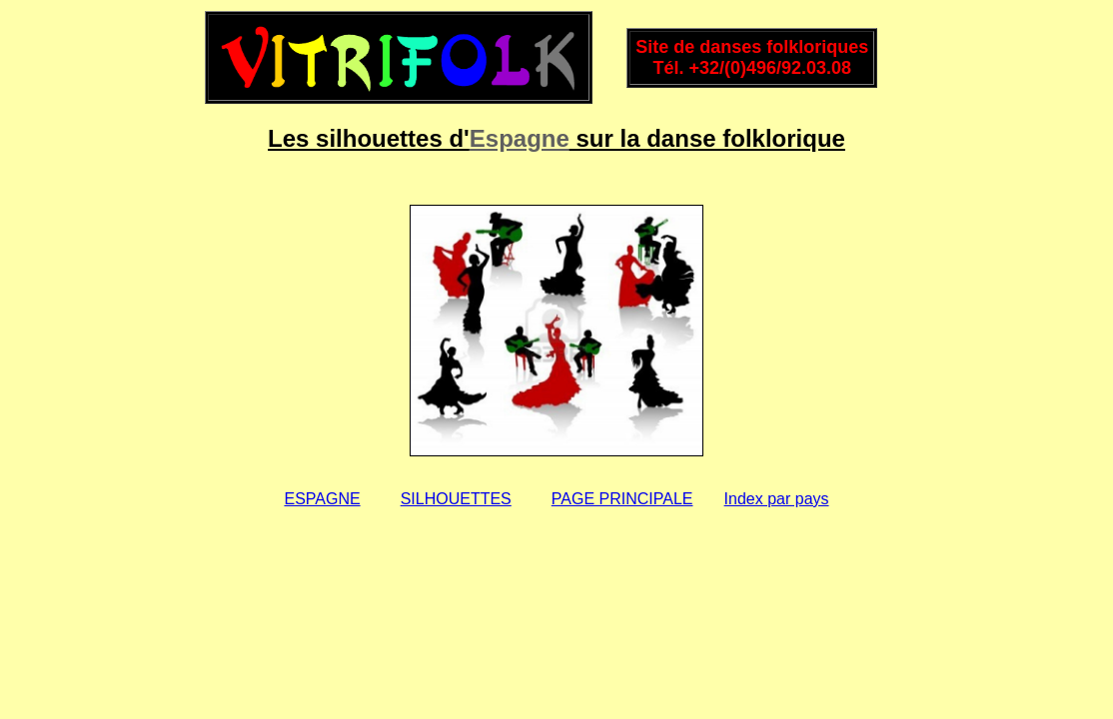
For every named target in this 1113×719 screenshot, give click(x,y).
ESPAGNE (322, 498)
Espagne (519, 138)
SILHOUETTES (456, 498)
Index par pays (776, 498)
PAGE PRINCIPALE (622, 498)
